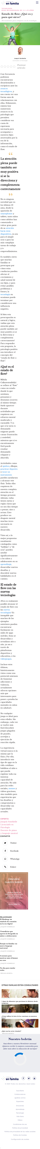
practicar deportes (9, 469)
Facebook (10, 851)
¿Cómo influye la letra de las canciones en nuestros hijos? (19, 1017)
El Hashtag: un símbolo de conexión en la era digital (8, 921)
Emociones (20, 1106)
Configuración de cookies (20, 1139)
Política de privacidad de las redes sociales (20, 1132)
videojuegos (6, 659)
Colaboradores (20, 1094)
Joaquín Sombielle (20, 58)
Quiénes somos (20, 1098)
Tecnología (20, 1113)
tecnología (5, 294)
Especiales (20, 1101)
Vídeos (20, 1120)
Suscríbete (20, 1091)
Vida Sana (20, 1116)
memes (12, 788)
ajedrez (6, 466)
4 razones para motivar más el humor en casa (9, 958)
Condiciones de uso (20, 1124)
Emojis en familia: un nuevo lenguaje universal (8, 946)
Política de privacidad (20, 1128)
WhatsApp (10, 859)
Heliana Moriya (6, 973)
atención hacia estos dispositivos (7, 231)
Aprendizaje (20, 1109)
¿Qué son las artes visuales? (11, 1031)
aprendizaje (6, 564)
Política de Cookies (20, 1135)
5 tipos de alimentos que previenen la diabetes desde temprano (20, 1002)
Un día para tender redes (7, 969)
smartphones (6, 214)
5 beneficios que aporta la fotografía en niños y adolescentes (9, 933)
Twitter (9, 843)
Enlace (9, 867)
